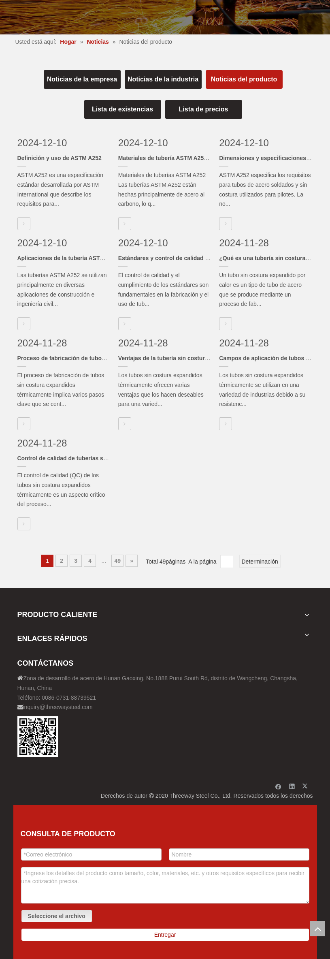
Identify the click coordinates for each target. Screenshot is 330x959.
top (317, 928)
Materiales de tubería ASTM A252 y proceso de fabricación (196, 158)
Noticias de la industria (163, 79)
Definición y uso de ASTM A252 (59, 158)
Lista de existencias (122, 109)
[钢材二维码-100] (37, 736)
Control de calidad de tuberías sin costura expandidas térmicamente (109, 458)
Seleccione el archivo (56, 916)
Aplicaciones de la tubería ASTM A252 (68, 258)
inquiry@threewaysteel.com (58, 707)
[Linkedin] (292, 786)
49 (117, 560)
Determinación (260, 561)
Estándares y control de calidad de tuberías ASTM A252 (193, 258)
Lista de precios (203, 109)
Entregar (165, 934)
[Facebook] (278, 786)
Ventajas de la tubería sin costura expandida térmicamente (197, 358)
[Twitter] (306, 786)
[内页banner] (165, 17)
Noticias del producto (244, 79)
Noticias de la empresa (82, 79)
